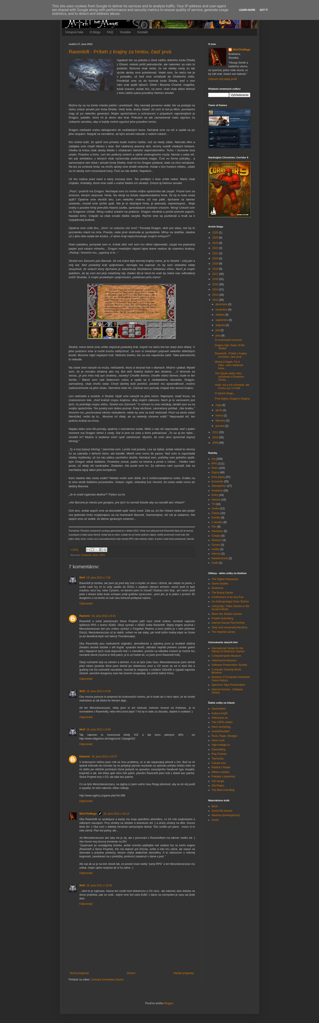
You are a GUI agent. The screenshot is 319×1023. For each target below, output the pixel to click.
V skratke (217, 522)
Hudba (215, 549)
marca (220, 415)
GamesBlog (219, 749)
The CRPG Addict (222, 722)
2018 (215, 268)
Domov (131, 973)
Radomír (84, 615)
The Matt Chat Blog (223, 790)
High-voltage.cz (221, 744)
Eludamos (217, 588)
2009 (215, 442)
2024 (215, 243)
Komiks (216, 517)
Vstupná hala (74, 32)
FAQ (110, 32)
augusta (221, 325)
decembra (222, 304)
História (216, 499)
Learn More (247, 10)
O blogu (95, 32)
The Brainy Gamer (222, 592)
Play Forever (219, 753)
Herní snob (218, 740)
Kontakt (142, 32)
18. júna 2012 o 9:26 (98, 691)
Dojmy (215, 472)
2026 (215, 232)
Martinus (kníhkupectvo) (226, 815)
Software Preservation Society (229, 664)
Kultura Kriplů (220, 713)
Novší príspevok (79, 973)
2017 (215, 274)
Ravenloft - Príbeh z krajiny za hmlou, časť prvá (120, 51)
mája (219, 405)
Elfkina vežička (220, 772)
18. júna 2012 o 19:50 (99, 885)
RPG (102, 555)
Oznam (216, 544)
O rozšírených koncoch (228, 340)
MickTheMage (88, 813)
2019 (215, 263)
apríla (219, 410)
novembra (222, 309)
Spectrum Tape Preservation (228, 684)
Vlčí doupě (218, 781)
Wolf (82, 577)
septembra (222, 320)
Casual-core (219, 763)
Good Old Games (222, 810)
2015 (215, 284)
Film (214, 526)
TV (213, 504)
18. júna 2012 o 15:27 (104, 756)
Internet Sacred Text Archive (228, 622)
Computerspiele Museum (226, 655)
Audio (215, 562)
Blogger (168, 1003)
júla (218, 330)
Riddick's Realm (221, 767)
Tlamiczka (218, 758)
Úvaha (215, 508)
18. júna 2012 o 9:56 (98, 729)
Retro (95, 555)
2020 (215, 258)
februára (221, 420)
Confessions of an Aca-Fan (227, 597)
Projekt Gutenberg (222, 618)
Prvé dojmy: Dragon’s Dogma (232, 398)
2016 (215, 279)
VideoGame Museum (224, 660)
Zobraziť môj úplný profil (222, 79)
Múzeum (217, 540)
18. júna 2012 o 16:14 (116, 813)
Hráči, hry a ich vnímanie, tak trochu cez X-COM (232, 386)
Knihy (215, 495)
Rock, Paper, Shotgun (224, 736)
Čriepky (216, 535)
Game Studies (220, 583)
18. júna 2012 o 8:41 (103, 615)
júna (218, 335)
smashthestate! (221, 731)
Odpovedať (86, 603)
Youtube (125, 32)
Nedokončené (220, 558)
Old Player (218, 785)
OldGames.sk (220, 717)
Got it (264, 10)
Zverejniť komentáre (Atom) (107, 979)
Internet (216, 553)
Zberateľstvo (219, 485)
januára (220, 425)
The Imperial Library (223, 631)
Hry (214, 458)
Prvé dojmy (218, 477)
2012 (215, 299)
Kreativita (86, 555)
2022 (215, 248)
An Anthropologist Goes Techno (230, 601)
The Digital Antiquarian (225, 579)
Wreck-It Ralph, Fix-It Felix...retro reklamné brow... (229, 365)
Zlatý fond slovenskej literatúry (229, 627)
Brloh (215, 806)
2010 (215, 437)
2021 (215, 253)
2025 (215, 237)
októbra (220, 314)
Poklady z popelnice (223, 776)
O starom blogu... (225, 393)
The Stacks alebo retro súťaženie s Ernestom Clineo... (229, 376)
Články (216, 513)
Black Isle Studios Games (227, 613)
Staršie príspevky (183, 973)
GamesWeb (219, 708)
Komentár (217, 481)
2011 (215, 432)
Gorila (215, 819)
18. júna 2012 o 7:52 (98, 577)
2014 (215, 289)
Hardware (217, 531)
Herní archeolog (221, 726)
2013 (215, 294)
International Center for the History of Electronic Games (228, 650)
